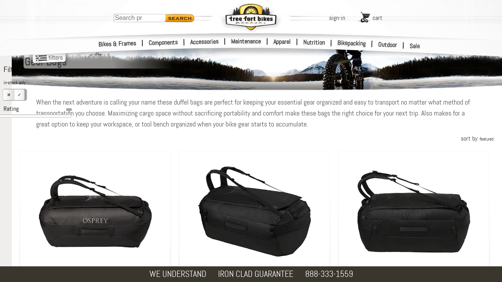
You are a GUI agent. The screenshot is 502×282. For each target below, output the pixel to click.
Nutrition (314, 42)
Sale (414, 46)
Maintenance (246, 41)
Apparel (282, 42)
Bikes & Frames (117, 44)
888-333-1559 (329, 274)
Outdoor (387, 44)
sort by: (477, 138)
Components (163, 42)
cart (377, 18)
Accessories (204, 41)
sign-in (337, 18)
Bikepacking (351, 43)
